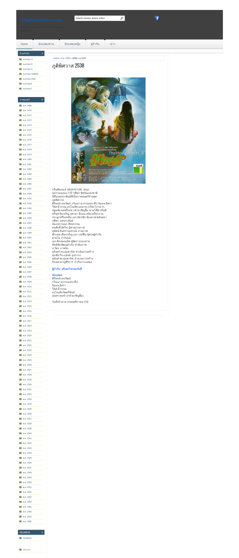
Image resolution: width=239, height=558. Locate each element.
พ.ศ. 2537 (27, 419)
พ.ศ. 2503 (27, 252)
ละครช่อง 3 (28, 59)
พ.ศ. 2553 (27, 497)
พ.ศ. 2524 (27, 355)
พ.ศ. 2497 (27, 223)
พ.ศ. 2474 (27, 130)
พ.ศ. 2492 (27, 198)
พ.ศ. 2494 (27, 208)
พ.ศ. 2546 (27, 463)
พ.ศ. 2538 (27, 423)
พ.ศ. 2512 (27, 296)
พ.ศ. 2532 (27, 394)
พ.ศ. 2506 (27, 267)
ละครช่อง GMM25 (31, 74)
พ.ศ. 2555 (27, 507)
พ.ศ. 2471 (27, 115)
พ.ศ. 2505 (27, 262)
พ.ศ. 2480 (27, 159)
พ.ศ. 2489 (27, 194)
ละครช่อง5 (27, 84)
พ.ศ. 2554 (27, 502)
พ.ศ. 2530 (27, 384)
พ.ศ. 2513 (27, 301)
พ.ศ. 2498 (27, 228)
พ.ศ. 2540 (27, 433)
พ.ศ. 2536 (27, 414)
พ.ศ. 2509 (27, 282)
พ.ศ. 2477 (27, 145)
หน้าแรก (26, 550)
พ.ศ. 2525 (27, 360)
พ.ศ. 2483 (27, 174)
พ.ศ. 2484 (27, 179)
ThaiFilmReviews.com (41, 20)
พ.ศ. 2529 (27, 380)
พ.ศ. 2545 (27, 458)
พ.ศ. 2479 (27, 154)
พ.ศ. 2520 (27, 335)
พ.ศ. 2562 (27, 517)
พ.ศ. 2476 (27, 140)
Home (24, 44)
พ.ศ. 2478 (27, 149)
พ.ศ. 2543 (27, 448)
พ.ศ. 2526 (27, 365)
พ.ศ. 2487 (27, 189)
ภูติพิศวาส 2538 (68, 65)
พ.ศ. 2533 (27, 399)
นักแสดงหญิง (72, 44)
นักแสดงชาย (46, 44)
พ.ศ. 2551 (27, 487)
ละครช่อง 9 (28, 69)
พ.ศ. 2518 (27, 326)
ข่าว (112, 44)
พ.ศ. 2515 (27, 311)
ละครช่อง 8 (28, 64)
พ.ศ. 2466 (27, 106)
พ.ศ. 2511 (27, 291)
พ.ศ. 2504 (27, 257)
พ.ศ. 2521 (27, 340)
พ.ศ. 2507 (27, 272)
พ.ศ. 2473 (27, 125)
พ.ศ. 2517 (27, 321)
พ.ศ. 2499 (27, 233)
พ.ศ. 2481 (27, 164)
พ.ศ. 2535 (27, 409)
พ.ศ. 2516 (27, 316)
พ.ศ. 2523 (27, 350)
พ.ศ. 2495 (27, 213)
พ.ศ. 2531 (27, 389)
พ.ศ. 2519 (27, 331)
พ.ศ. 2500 (27, 238)
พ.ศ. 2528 (27, 375)
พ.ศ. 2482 (27, 169)
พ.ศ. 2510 (27, 286)
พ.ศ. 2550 (27, 482)
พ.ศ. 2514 (27, 306)
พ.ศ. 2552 (27, 492)
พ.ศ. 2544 (27, 453)
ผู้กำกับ (95, 44)
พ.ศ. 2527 (27, 370)
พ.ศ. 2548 (27, 472)
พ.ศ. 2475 (27, 135)
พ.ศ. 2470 (27, 110)
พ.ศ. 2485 (27, 184)
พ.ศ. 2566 (27, 521)
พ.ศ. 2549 (27, 477)
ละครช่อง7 (27, 89)
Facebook (27, 538)
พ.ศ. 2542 (27, 443)
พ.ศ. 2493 (27, 203)
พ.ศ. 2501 (27, 243)
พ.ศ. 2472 (27, 120)
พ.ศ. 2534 (27, 404)
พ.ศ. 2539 (27, 428)
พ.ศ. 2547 (27, 468)
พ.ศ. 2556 (27, 512)
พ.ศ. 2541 (27, 438)
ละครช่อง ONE (29, 79)
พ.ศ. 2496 (27, 218)
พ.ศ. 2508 (27, 277)
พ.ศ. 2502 (27, 247)
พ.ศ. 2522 (27, 345)
